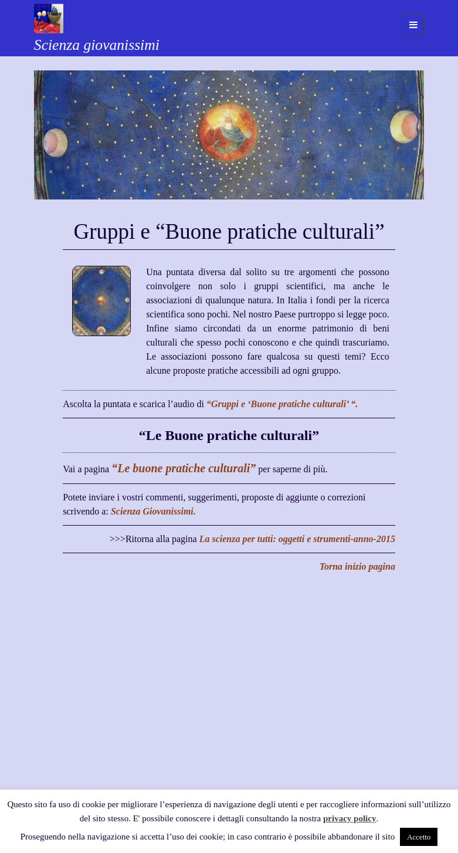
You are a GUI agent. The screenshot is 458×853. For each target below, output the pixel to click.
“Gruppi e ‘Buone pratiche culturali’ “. (282, 404)
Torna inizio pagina (357, 566)
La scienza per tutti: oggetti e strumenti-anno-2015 (297, 539)
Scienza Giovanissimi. (153, 511)
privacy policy (349, 818)
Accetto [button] (418, 836)
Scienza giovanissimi (97, 44)
